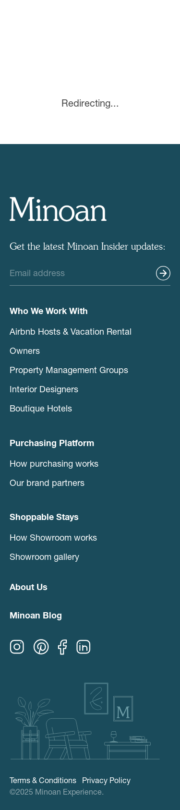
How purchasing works (54, 463)
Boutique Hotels (41, 408)
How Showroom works (53, 537)
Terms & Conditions (43, 780)
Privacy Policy (106, 780)
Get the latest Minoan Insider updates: (88, 247)
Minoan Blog (36, 616)
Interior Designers (44, 389)
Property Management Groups (69, 369)
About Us (29, 588)
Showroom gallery (44, 556)
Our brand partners (47, 482)
